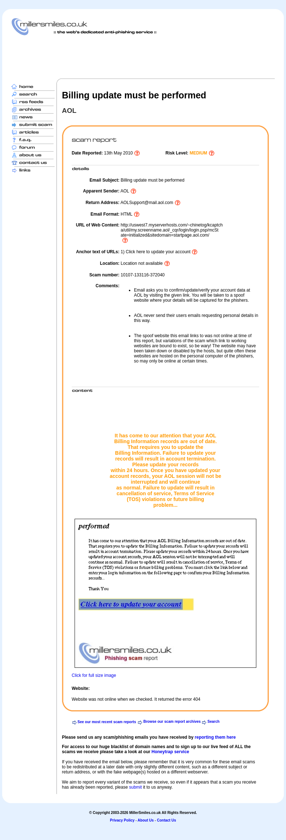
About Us (145, 820)
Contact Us (166, 820)
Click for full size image (94, 675)
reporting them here (215, 737)
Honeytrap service (170, 751)
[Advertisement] (143, 57)
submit (135, 787)
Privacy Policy (122, 820)
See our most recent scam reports (106, 722)
